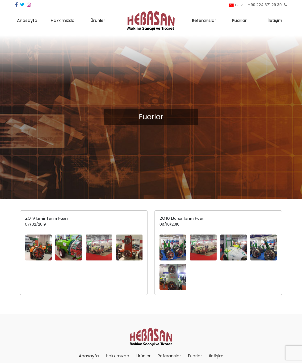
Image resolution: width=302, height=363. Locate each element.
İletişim (275, 20)
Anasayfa (27, 20)
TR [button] (234, 5)
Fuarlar (239, 20)
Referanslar (204, 20)
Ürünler (98, 20)
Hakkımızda (63, 20)
